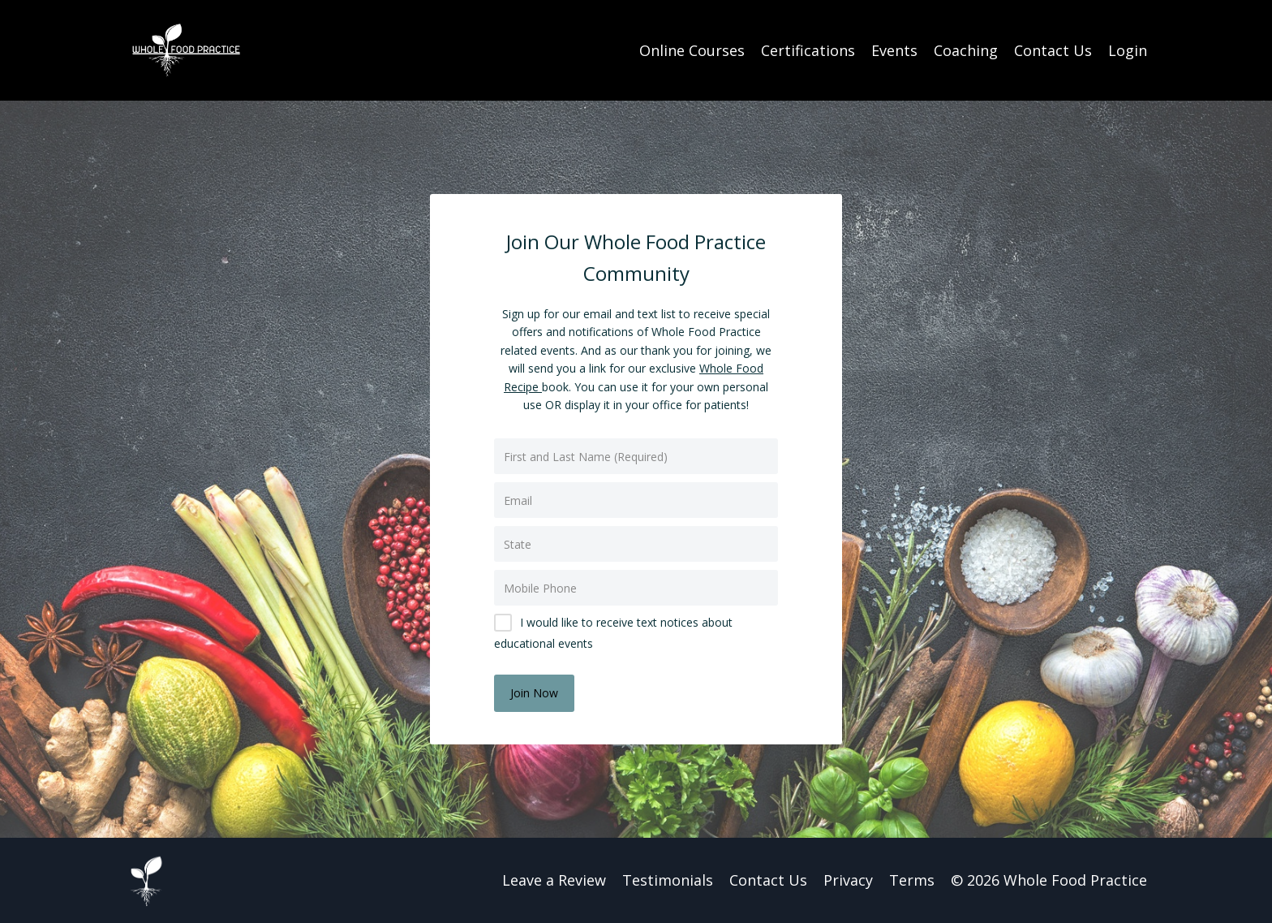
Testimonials (667, 880)
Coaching (966, 50)
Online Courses (692, 50)
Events (894, 50)
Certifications (808, 50)
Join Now (534, 693)
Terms (912, 880)
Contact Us (1053, 50)
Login (1127, 50)
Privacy (848, 880)
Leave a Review (554, 880)
